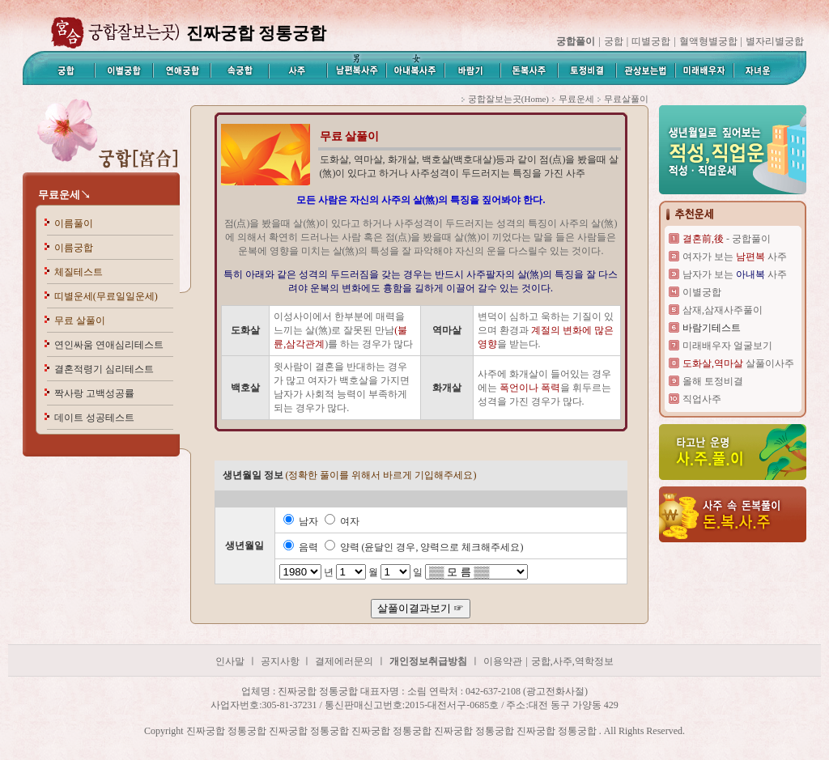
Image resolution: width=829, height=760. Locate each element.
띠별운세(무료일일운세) (106, 296)
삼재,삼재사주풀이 (722, 310)
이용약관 (502, 661)
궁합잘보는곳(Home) (508, 99)
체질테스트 (78, 272)
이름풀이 (73, 223)
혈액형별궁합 (708, 41)
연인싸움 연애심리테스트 (109, 344)
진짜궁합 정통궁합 (44, 633)
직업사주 (701, 399)
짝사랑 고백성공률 (94, 393)
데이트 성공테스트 (94, 417)
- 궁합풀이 (726, 238)
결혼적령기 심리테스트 (104, 369)
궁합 (613, 41)
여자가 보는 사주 (734, 256)
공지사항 (281, 661)
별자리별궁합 (775, 41)
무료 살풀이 (79, 320)
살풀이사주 (738, 363)
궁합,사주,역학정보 (572, 661)
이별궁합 (701, 292)
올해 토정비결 (712, 381)
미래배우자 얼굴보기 (727, 345)
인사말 (229, 661)
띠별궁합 (650, 41)
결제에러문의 (344, 661)
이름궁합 (73, 247)
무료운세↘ (64, 195)
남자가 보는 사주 (734, 274)
